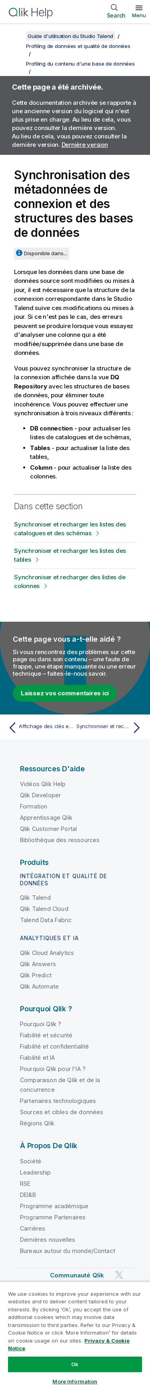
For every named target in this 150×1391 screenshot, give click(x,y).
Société (30, 1161)
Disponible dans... (45, 253)
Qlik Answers (38, 964)
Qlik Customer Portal (48, 828)
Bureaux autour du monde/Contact (67, 1250)
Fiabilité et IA (37, 1057)
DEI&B (28, 1194)
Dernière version (85, 144)
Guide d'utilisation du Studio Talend (70, 36)
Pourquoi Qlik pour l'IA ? (53, 1068)
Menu (139, 15)
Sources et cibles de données (61, 1112)
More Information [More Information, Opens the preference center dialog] (74, 1381)
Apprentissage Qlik (46, 817)
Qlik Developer (40, 795)
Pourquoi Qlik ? (40, 1024)
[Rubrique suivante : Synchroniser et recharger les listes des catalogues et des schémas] (110, 728)
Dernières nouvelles (47, 1239)
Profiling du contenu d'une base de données (80, 63)
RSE (25, 1183)
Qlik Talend (35, 897)
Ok (74, 1364)
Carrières (32, 1228)
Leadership (35, 1172)
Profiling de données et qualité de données (78, 46)
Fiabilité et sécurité (46, 1035)
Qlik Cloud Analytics (47, 952)
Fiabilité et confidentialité (54, 1046)
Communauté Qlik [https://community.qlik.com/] (77, 1275)
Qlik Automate (39, 986)
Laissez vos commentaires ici (65, 693)
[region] (75, 1336)
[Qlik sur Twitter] (119, 1275)
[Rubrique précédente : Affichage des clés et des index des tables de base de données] (40, 728)
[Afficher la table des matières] (16, 36)
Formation (33, 806)
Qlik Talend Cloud (44, 908)
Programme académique (54, 1206)
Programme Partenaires (53, 1217)
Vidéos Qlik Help (43, 784)
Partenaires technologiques (58, 1100)
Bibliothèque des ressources (60, 840)
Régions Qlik (37, 1123)
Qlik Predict (36, 975)
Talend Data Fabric (46, 920)
